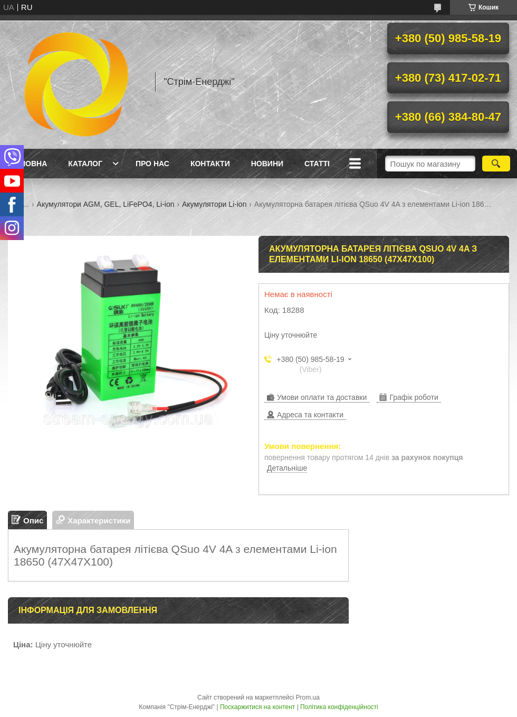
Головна (29, 163)
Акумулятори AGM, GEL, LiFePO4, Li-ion (106, 204)
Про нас (152, 163)
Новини (267, 163)
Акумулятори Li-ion (214, 204)
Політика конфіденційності (339, 707)
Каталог (85, 163)
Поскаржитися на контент (257, 707)
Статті (317, 163)
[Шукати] (496, 163)
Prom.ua (308, 697)
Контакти (210, 163)
